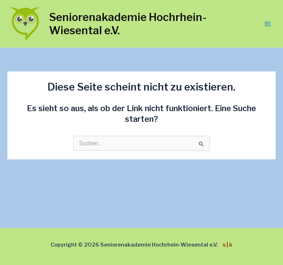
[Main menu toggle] (267, 24)
